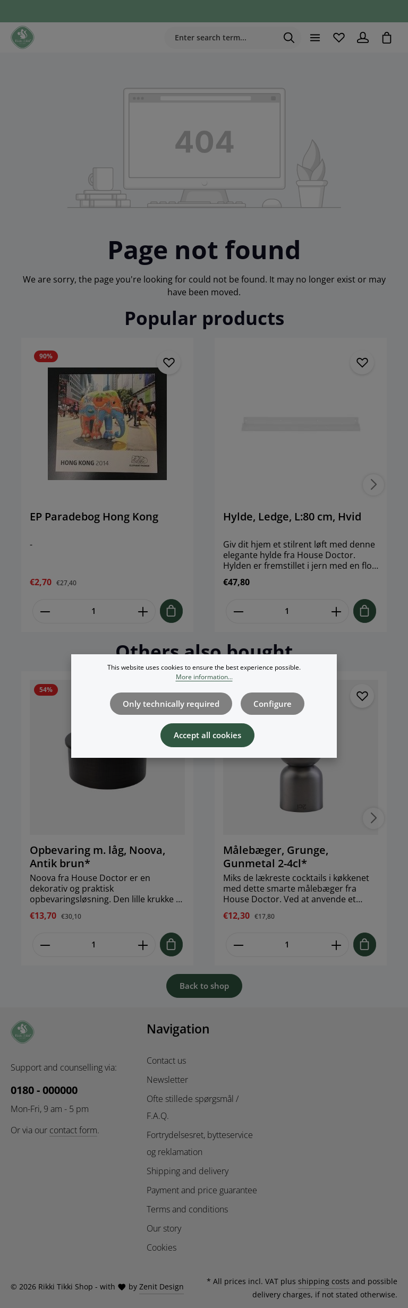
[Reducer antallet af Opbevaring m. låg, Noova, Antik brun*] (44, 945)
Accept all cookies (207, 735)
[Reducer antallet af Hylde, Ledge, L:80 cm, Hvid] (238, 612)
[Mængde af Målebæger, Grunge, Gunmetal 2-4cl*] (287, 945)
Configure (270, 704)
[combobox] (216, 38)
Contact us (166, 1060)
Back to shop (204, 986)
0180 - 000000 (44, 1089)
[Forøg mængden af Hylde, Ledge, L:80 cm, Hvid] (336, 612)
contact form (73, 1129)
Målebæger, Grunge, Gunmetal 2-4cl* (275, 857)
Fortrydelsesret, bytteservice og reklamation (200, 1143)
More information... (204, 677)
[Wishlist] (336, 38)
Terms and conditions (187, 1209)
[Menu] (311, 38)
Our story (164, 1228)
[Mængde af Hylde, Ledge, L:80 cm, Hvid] (287, 612)
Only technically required (172, 704)
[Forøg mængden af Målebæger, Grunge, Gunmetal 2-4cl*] (336, 945)
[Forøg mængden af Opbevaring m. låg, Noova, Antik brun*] (143, 945)
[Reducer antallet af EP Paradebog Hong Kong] (44, 612)
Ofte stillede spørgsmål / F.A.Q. (193, 1106)
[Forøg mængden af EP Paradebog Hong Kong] (143, 612)
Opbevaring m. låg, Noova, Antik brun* (97, 857)
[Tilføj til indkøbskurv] (171, 611)
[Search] (285, 38)
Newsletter (167, 1079)
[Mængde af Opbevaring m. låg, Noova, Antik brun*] (94, 945)
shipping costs (324, 1281)
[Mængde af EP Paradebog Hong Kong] (94, 612)
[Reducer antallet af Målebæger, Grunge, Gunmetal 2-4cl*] (238, 945)
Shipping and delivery (187, 1170)
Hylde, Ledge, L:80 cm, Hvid (292, 518)
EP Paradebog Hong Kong (94, 518)
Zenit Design (161, 1286)
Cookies (161, 1247)
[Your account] (361, 38)
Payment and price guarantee (202, 1189)
